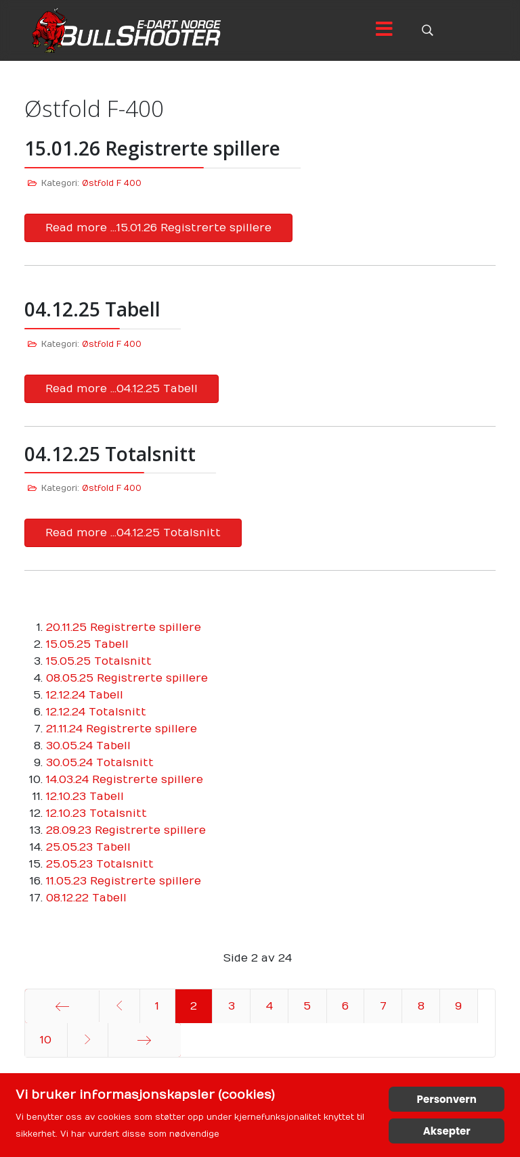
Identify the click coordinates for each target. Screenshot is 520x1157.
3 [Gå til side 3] (231, 1006)
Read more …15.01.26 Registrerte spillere (158, 228)
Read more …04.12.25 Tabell (121, 389)
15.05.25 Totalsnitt (99, 661)
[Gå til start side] (62, 1006)
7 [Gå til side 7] (383, 1006)
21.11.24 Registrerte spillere (121, 729)
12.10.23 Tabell (85, 796)
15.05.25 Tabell (87, 644)
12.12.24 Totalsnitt (96, 712)
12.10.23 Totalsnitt (96, 813)
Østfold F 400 (112, 183)
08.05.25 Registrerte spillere (127, 678)
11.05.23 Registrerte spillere (123, 881)
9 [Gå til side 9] (458, 1006)
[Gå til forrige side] (119, 1006)
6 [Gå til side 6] (345, 1006)
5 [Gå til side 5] (307, 1006)
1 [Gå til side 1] (157, 1006)
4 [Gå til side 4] (269, 1006)
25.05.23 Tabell (88, 847)
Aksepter (447, 1131)
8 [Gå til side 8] (421, 1006)
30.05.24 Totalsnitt (100, 763)
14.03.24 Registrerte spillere (124, 780)
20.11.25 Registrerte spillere (123, 627)
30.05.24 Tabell (88, 746)
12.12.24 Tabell (84, 695)
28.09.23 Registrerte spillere (126, 830)
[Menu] (383, 30)
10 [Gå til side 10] (45, 1040)
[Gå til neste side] (88, 1040)
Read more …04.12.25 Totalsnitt (133, 533)
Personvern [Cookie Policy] (447, 1099)
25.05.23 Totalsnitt (100, 864)
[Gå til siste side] (144, 1040)
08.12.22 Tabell (86, 898)
